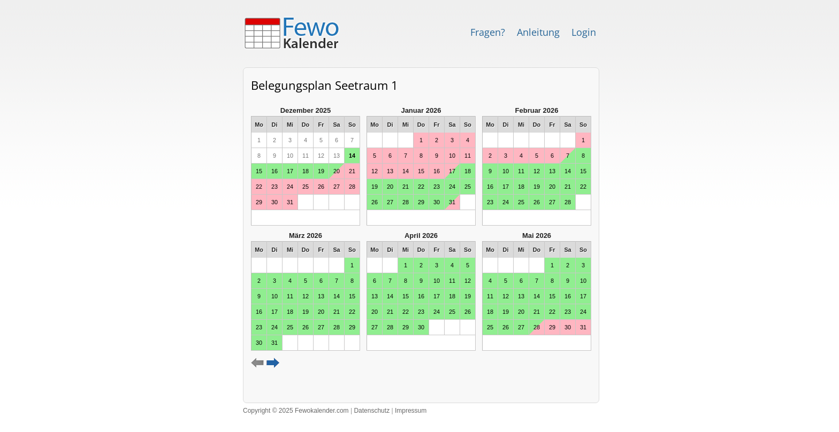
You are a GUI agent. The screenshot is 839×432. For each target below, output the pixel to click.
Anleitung (538, 32)
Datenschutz (372, 410)
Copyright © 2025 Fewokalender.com (296, 410)
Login (583, 32)
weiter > (273, 363)
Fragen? (487, 32)
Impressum (410, 410)
